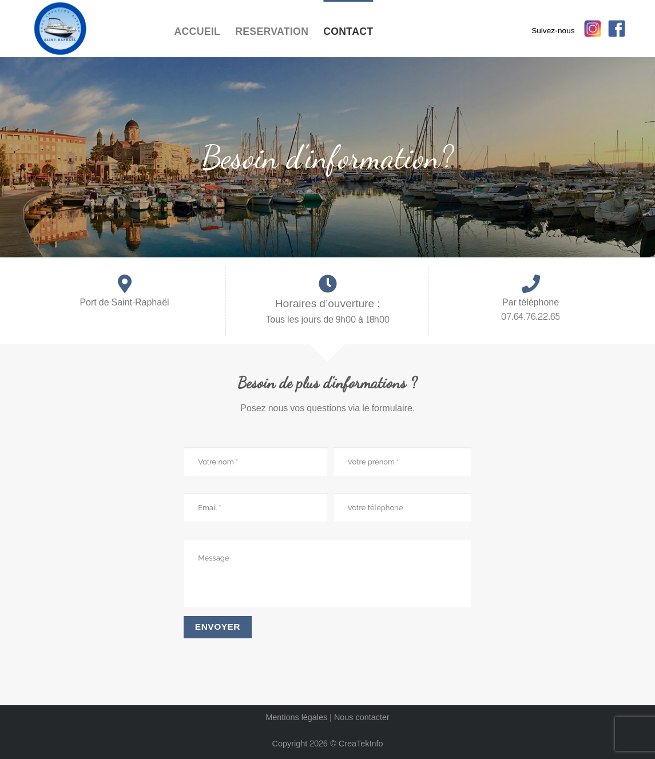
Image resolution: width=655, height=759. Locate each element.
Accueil (197, 32)
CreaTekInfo (361, 743)
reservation (271, 32)
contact (348, 32)
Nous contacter (362, 717)
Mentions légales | (299, 717)
